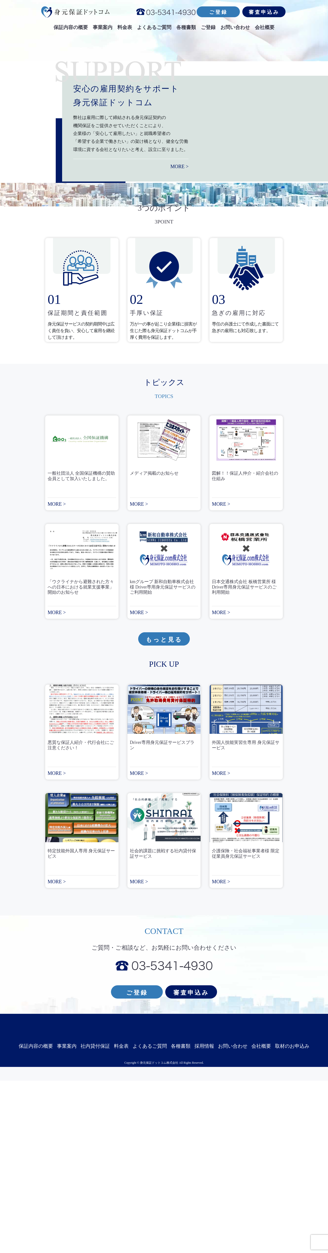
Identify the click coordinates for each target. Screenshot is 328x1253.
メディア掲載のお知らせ (154, 645)
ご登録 (218, 12)
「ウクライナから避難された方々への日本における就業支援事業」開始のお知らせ (81, 759)
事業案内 (67, 1218)
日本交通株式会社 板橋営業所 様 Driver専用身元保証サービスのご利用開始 (244, 759)
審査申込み (264, 12)
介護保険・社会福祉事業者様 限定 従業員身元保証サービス (248, 1026)
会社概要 (261, 1218)
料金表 (121, 1218)
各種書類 (181, 1218)
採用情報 (204, 1218)
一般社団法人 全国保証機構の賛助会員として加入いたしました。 (81, 648)
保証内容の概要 (36, 1218)
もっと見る (164, 812)
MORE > (271, 338)
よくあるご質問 (150, 1218)
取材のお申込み (292, 1218)
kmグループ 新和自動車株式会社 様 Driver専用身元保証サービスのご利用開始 (162, 759)
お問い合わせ (232, 1218)
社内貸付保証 (95, 1218)
